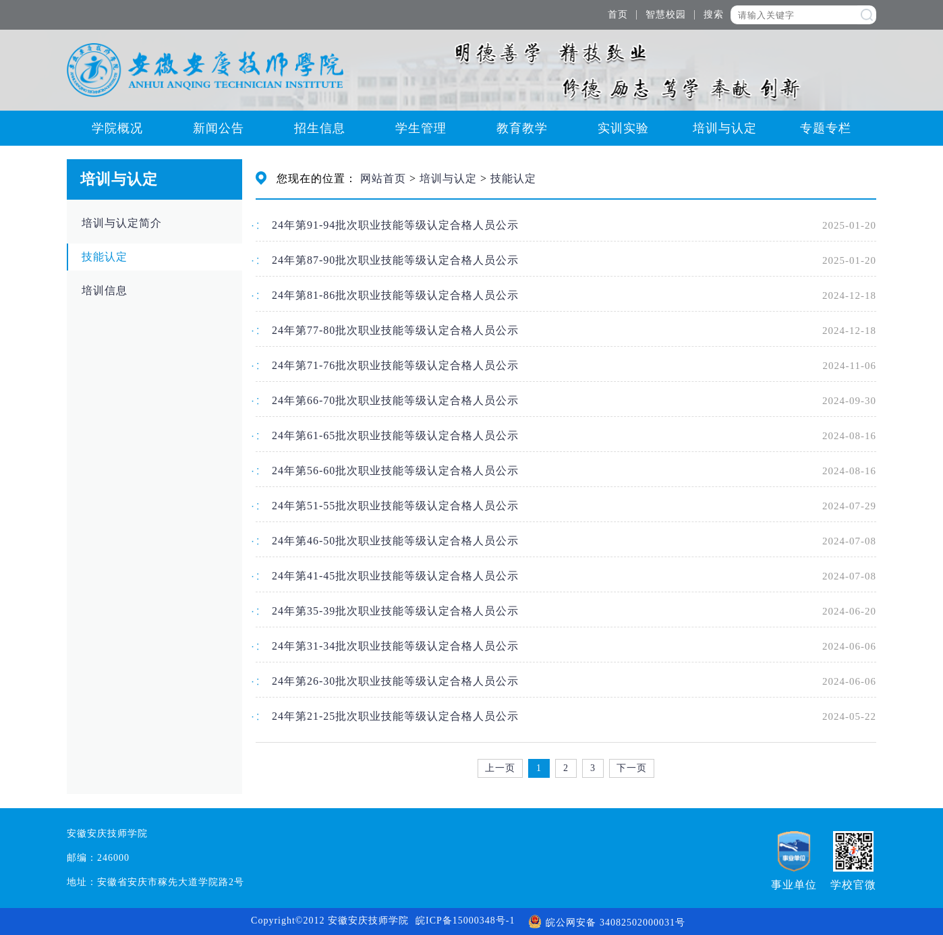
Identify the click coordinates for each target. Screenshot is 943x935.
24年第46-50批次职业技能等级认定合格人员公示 (395, 540)
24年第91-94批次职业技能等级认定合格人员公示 (395, 225)
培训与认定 (725, 128)
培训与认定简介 (122, 223)
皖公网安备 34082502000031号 (606, 922)
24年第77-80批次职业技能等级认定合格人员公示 (395, 330)
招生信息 (319, 128)
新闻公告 (218, 128)
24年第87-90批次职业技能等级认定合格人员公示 (395, 260)
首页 (618, 15)
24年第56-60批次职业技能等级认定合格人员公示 (395, 470)
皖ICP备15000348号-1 (465, 920)
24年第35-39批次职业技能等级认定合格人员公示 (395, 611)
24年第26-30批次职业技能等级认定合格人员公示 (395, 681)
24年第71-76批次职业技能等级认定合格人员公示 (395, 365)
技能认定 (104, 256)
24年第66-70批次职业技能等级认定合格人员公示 (395, 400)
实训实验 (623, 128)
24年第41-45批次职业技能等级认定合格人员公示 (395, 576)
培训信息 (104, 290)
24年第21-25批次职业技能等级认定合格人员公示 (395, 716)
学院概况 (117, 128)
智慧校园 (666, 15)
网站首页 (383, 178)
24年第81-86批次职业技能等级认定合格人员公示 (395, 295)
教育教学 (522, 128)
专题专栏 (825, 128)
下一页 (632, 768)
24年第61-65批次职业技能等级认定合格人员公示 (395, 435)
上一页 (500, 768)
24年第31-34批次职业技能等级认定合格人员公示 (395, 646)
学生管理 (421, 128)
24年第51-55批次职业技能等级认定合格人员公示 (395, 505)
